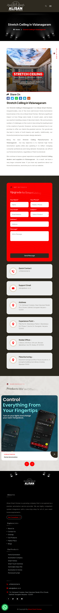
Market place (12, 541)
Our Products (12, 538)
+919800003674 (24, 271)
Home (16, 29)
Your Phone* (34, 200)
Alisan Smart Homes (35, 609)
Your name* (14, 200)
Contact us (12, 531)
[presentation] (23, 246)
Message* (13, 229)
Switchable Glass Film (15, 567)
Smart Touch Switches (15, 564)
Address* (13, 219)
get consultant (14, 517)
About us (11, 528)
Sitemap (11, 534)
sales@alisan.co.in (25, 288)
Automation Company (15, 558)
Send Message (29, 256)
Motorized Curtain (14, 573)
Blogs (10, 544)
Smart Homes (12, 561)
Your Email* (14, 210)
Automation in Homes (15, 570)
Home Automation (10, 457)
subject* (33, 210)
